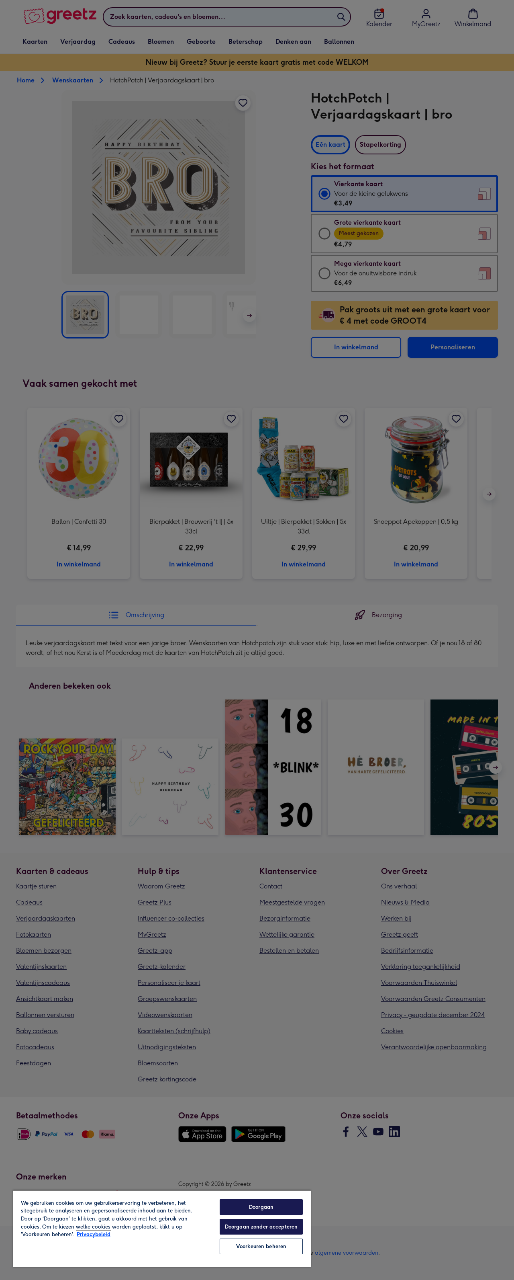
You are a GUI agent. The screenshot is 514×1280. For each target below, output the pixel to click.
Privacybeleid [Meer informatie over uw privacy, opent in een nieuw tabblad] (93, 1234)
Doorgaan (261, 1207)
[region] (162, 1228)
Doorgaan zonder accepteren (261, 1227)
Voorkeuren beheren (261, 1246)
